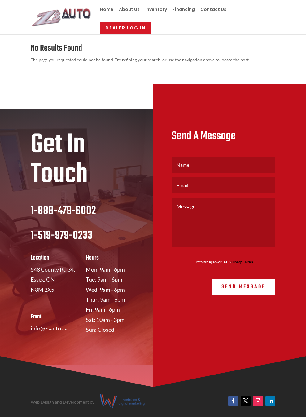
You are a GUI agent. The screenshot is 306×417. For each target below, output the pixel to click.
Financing (184, 9)
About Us (129, 9)
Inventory (156, 9)
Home (106, 9)
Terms (249, 262)
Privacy (236, 262)
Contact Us (213, 9)
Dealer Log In (125, 28)
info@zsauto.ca (49, 328)
